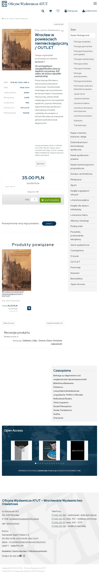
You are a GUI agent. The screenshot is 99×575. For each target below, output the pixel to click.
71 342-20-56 (58, 515)
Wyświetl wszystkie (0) (55, 323)
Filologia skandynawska (80, 75)
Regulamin (6, 551)
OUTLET (54, 150)
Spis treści (40, 164)
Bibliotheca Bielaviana (63, 383)
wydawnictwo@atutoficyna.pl (24, 518)
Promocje (76, 267)
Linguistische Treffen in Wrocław (68, 394)
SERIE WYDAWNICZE (42, 153)
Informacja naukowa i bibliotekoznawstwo (83, 87)
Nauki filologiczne (21, 19)
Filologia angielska (82, 41)
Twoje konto (7, 571)
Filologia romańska (82, 68)
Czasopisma (77, 250)
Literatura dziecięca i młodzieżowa (83, 110)
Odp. (34, 340)
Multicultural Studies (62, 398)
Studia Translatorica (62, 410)
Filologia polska (81, 63)
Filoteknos (58, 387)
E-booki (75, 256)
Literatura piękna (80, 200)
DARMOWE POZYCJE (47, 471)
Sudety (56, 414)
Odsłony (26, 340)
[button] (35, 463)
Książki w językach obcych (80, 192)
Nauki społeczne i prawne (80, 157)
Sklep (12, 19)
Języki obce (79, 94)
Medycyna (76, 179)
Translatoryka (80, 125)
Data (49, 340)
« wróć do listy (58, 24)
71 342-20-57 (58, 518)
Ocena (42, 340)
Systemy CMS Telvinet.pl (34, 571)
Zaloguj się (70, 10)
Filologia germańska (83, 46)
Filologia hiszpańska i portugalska (83, 53)
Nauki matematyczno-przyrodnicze (82, 166)
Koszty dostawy (20, 551)
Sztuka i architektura (81, 173)
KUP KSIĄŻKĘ (50, 200)
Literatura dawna (81, 103)
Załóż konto (89, 10)
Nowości (75, 273)
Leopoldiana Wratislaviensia (66, 391)
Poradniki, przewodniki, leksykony (77, 235)
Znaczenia (58, 418)
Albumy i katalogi (80, 220)
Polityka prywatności (38, 551)
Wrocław (60, 150)
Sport (74, 185)
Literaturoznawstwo (41, 145)
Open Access (78, 284)
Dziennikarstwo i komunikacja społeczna (79, 146)
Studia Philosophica (62, 406)
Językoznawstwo (82, 98)
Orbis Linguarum (60, 402)
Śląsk (48, 150)
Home (6, 19)
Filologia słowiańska (83, 81)
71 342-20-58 (58, 526)
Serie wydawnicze (80, 244)
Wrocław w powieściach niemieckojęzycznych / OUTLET (13, 294)
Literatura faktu (79, 215)
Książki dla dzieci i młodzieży (80, 207)
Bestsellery (76, 278)
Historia (52, 148)
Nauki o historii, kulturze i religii (79, 134)
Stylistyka (78, 120)
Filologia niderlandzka (84, 59)
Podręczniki (77, 226)
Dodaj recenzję (8, 323)
